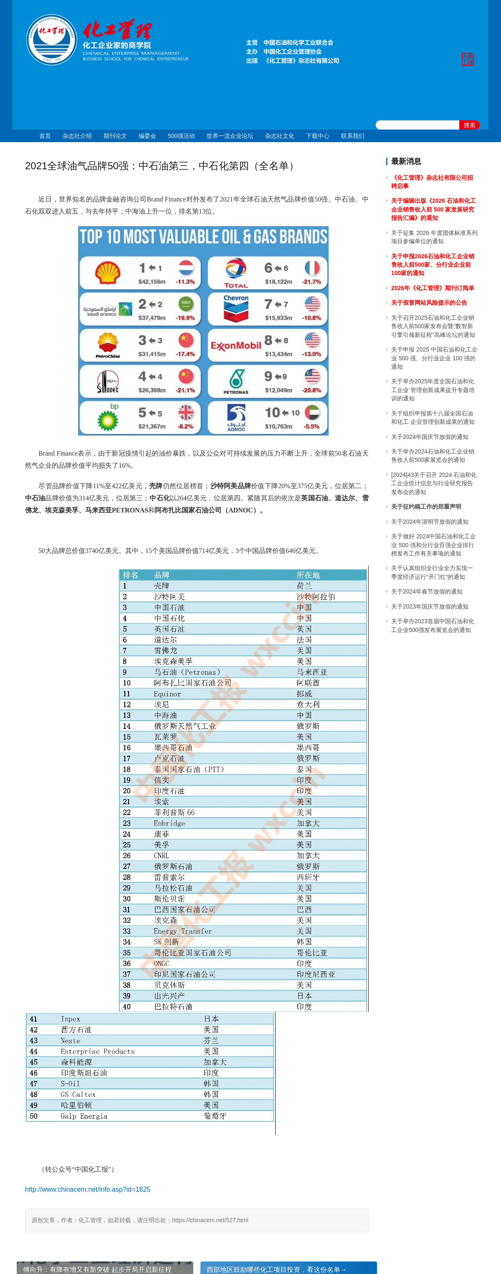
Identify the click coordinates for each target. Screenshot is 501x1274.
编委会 (147, 135)
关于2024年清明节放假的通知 (429, 521)
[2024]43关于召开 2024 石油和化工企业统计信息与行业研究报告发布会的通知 (434, 483)
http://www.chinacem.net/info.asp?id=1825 (87, 1189)
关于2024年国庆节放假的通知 (429, 436)
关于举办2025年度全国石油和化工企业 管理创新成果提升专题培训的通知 (433, 390)
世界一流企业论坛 (230, 135)
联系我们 (352, 135)
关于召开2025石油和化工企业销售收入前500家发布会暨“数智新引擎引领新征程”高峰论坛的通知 (433, 326)
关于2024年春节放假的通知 (427, 591)
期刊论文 (115, 135)
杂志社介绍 (77, 135)
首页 (45, 135)
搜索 (470, 125)
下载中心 (317, 135)
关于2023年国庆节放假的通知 (429, 606)
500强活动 (181, 135)
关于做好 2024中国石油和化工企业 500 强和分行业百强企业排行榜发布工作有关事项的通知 (433, 545)
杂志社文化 (279, 135)
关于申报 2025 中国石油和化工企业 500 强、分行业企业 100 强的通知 (434, 358)
